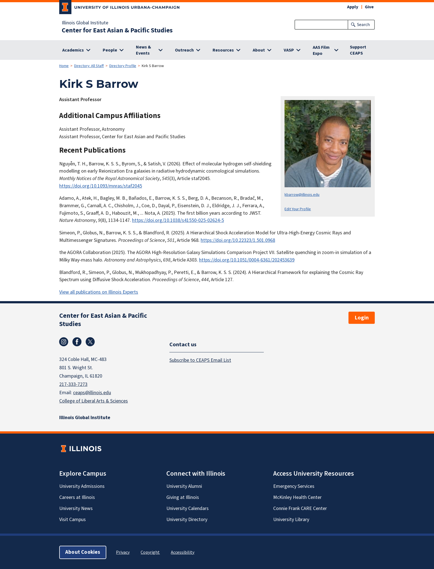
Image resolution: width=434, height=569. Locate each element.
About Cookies (82, 552)
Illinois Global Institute (85, 23)
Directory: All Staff (89, 66)
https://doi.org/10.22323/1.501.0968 (238, 240)
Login (362, 318)
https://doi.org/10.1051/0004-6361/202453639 (246, 260)
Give (369, 7)
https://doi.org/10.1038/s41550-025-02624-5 (178, 220)
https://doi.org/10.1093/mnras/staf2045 (100, 186)
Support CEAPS (358, 50)
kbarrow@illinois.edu (302, 195)
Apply (352, 7)
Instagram (64, 342)
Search (363, 25)
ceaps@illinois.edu (92, 392)
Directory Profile (122, 66)
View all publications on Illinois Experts (98, 292)
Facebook (77, 342)
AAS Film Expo (321, 50)
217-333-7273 (73, 384)
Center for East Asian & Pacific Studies (117, 30)
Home (64, 66)
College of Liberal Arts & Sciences (93, 401)
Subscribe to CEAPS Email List (200, 360)
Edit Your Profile (298, 209)
